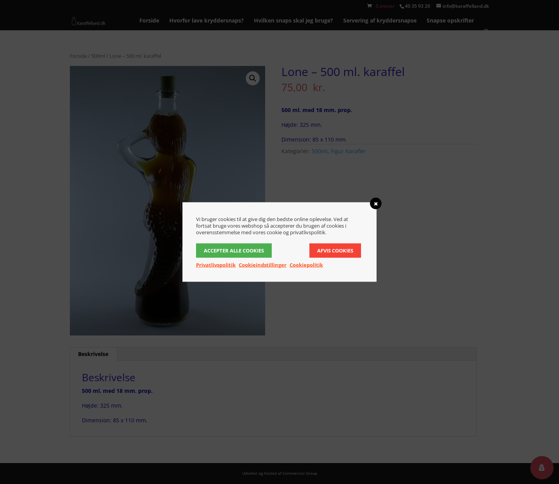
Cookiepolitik (306, 264)
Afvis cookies (335, 250)
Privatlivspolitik (216, 264)
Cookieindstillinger (262, 264)
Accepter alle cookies (234, 250)
